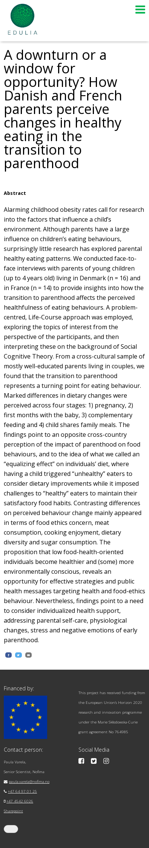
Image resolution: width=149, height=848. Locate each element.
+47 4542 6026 (19, 801)
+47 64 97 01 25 (22, 791)
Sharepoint (13, 810)
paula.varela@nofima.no (29, 781)
